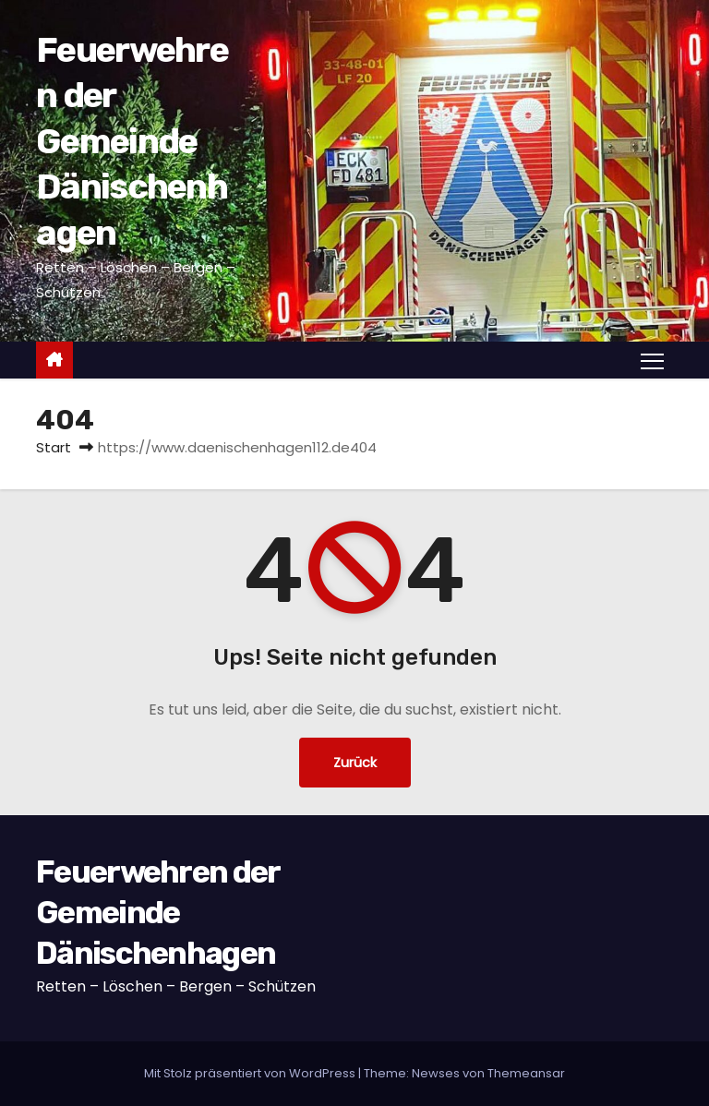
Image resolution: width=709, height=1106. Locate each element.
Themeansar (526, 1073)
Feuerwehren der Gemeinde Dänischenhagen (132, 141)
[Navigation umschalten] (652, 360)
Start (53, 447)
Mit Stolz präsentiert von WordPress (251, 1073)
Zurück (355, 762)
